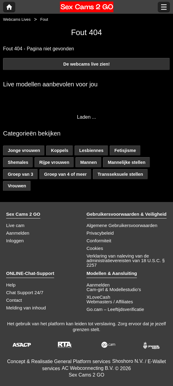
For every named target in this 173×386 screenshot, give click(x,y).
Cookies (94, 248)
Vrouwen (17, 185)
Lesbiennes (91, 150)
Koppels (59, 150)
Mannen (88, 162)
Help (11, 284)
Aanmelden (17, 233)
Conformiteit (98, 240)
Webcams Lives (17, 19)
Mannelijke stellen (126, 162)
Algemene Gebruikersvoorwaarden (121, 225)
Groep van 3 (20, 174)
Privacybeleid (100, 233)
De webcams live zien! (86, 64)
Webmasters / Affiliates (109, 301)
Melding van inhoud (26, 307)
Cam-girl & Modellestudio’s (113, 289)
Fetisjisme (125, 150)
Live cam (15, 225)
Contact (14, 300)
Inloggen (15, 240)
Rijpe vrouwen (54, 162)
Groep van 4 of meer (65, 174)
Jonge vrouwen (24, 150)
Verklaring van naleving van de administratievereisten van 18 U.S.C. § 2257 (125, 260)
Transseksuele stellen (120, 174)
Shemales (18, 162)
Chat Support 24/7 (24, 292)
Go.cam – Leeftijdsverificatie (115, 309)
